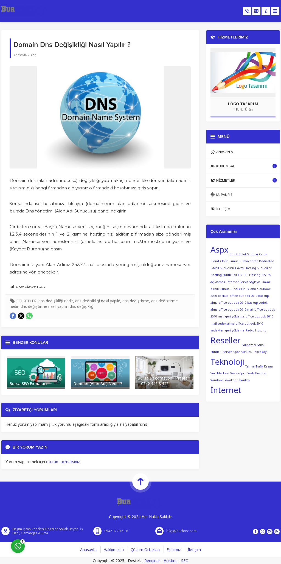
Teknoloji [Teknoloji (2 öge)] (227, 361)
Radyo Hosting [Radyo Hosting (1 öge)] (256, 330)
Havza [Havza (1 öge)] (239, 268)
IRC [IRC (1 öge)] (240, 275)
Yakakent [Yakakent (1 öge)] (231, 380)
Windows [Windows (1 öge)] (216, 380)
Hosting (171, 560)
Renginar (152, 560)
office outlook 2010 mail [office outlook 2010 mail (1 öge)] (236, 309)
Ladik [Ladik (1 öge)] (236, 289)
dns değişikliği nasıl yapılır (97, 300)
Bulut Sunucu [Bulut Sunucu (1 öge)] (248, 254)
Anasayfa (20, 55)
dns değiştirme (135, 300)
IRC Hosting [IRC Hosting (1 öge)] (252, 275)
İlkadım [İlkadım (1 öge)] (244, 380)
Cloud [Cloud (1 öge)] (214, 261)
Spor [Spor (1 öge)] (236, 352)
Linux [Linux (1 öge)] (245, 289)
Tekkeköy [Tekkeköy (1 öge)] (259, 352)
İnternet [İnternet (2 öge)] (225, 390)
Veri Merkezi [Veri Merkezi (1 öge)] (219, 373)
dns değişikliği (82, 306)
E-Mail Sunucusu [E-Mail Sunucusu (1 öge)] (222, 268)
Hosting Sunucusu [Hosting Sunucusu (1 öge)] (223, 275)
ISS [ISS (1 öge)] (264, 275)
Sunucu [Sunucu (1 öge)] (246, 352)
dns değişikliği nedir (55, 300)
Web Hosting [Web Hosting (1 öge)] (257, 373)
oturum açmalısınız (63, 461)
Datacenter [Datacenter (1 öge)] (249, 261)
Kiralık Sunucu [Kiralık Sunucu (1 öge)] (220, 289)
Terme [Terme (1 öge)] (250, 366)
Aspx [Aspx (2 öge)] (219, 249)
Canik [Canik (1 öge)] (263, 254)
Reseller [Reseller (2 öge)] (225, 340)
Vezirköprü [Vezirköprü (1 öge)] (238, 373)
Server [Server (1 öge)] (227, 352)
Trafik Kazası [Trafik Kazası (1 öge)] (264, 366)
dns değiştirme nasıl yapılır (44, 306)
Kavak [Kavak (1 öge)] (266, 282)
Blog (33, 55)
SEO (185, 560)
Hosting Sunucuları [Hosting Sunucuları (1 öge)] (258, 268)
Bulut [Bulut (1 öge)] (233, 254)
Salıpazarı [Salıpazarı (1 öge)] (249, 345)
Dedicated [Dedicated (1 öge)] (266, 261)
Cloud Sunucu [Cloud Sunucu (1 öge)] (230, 261)
